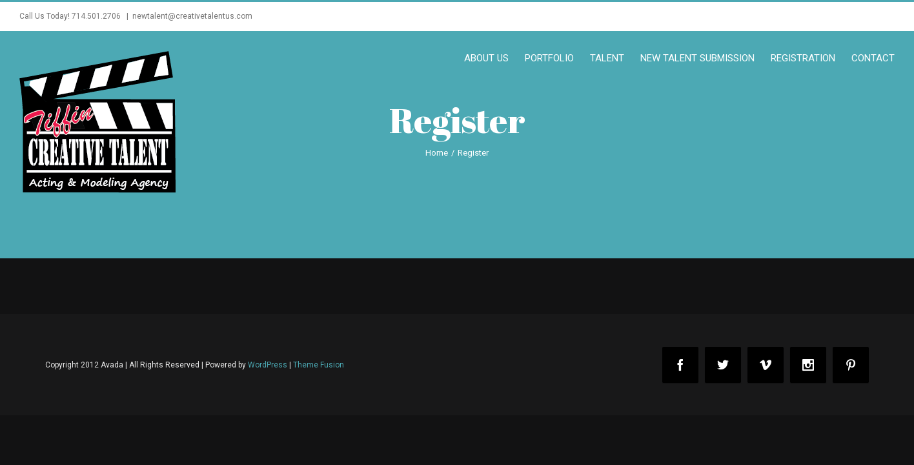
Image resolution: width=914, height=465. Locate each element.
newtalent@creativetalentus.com (192, 16)
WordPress (267, 364)
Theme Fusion (318, 364)
